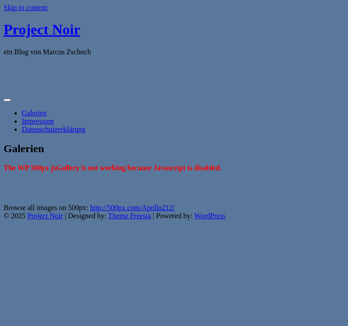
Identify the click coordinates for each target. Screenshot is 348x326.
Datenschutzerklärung (53, 129)
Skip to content (26, 7)
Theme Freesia (129, 216)
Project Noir (42, 29)
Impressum (38, 121)
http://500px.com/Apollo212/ (132, 207)
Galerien (34, 113)
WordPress (210, 216)
